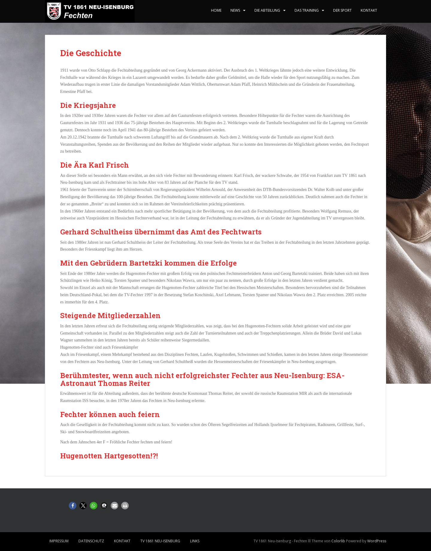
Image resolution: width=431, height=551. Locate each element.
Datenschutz (91, 541)
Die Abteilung (267, 10)
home (216, 10)
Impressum (59, 541)
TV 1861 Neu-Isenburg (160, 541)
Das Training (307, 10)
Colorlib (338, 541)
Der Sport (342, 10)
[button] (72, 505)
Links (194, 541)
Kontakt (369, 10)
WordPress (376, 541)
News (235, 10)
